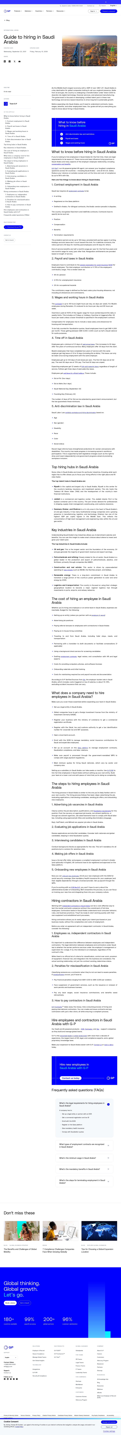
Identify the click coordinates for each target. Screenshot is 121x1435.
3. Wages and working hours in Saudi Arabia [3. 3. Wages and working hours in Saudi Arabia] (16, 132)
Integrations (36, 1371)
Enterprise (79, 1390)
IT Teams (78, 1371)
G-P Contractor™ (59, 1356)
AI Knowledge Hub (102, 1381)
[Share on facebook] (10, 61)
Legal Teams (79, 1365)
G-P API (35, 1375)
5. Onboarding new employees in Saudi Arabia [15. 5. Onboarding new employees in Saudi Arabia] (17, 187)
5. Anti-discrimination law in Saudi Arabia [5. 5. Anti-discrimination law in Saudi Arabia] (18, 140)
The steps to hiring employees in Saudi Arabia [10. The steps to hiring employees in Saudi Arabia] (16, 162)
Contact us (7, 1375)
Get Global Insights (38, 1363)
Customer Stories (81, 1399)
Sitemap (99, 1373)
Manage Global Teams (39, 1359)
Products (21, 11)
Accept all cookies (109, 1422)
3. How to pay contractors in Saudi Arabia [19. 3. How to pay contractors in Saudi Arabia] (18, 206)
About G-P (100, 1353)
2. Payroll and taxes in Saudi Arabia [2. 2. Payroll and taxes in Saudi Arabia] (15, 127)
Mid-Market (79, 1387)
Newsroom (100, 1366)
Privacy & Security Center (11, 1418)
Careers (99, 1356)
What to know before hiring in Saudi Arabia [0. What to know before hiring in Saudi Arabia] (17, 117)
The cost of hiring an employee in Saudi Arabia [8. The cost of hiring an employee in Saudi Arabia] (16, 152)
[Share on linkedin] (5, 61)
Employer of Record (38, 1353)
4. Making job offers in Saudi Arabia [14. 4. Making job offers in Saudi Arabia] (16, 182)
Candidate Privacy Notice (65, 1418)
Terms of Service (25, 1418)
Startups (78, 1383)
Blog (98, 1385)
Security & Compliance (40, 1378)
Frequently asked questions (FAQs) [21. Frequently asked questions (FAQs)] (16, 215)
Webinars (100, 1391)
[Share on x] (15, 61)
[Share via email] (19, 61)
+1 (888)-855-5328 (10, 1367)
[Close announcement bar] (105, 2)
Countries (42, 11)
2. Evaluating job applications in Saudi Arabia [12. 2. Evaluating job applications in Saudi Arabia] (17, 172)
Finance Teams (80, 1368)
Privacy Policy (36, 1418)
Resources (64, 11)
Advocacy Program (81, 1402)
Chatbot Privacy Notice (49, 1418)
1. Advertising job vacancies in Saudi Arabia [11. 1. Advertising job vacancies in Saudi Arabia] (16, 167)
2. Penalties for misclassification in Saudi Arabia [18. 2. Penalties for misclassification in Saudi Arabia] (17, 201)
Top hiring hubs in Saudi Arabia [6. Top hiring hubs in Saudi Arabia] (15, 144)
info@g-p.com (8, 1369)
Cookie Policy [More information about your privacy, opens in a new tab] (19, 1426)
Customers (100, 1359)
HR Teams (79, 1361)
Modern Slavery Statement (81, 1418)
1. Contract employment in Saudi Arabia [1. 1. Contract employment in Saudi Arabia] (17, 122)
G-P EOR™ (57, 1353)
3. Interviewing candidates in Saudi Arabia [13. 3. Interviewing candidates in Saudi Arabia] (16, 177)
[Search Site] (102, 5)
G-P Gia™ (57, 1359)
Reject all (109, 1427)
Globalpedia (79, 1353)
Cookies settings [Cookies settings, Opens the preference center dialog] (109, 1431)
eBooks (99, 1395)
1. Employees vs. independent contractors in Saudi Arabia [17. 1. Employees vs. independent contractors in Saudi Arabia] (16, 196)
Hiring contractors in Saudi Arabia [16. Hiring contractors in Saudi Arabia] (16, 191)
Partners (53, 11)
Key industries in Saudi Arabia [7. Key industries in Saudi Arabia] (15, 148)
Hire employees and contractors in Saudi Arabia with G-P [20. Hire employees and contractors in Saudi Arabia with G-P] (16, 211)
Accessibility (110, 1418)
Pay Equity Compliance (98, 1418)
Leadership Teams (81, 1375)
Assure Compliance (38, 1356)
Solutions (32, 11)
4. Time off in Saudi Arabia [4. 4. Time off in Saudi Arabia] (15, 136)
